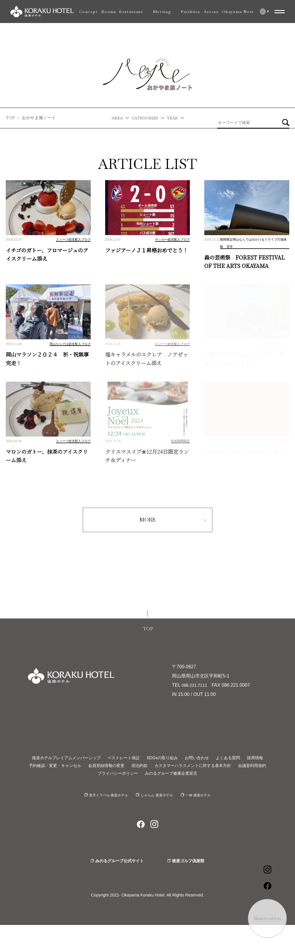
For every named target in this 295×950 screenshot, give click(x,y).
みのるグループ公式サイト (117, 885)
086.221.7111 (195, 700)
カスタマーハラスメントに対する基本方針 (218, 788)
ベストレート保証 (134, 772)
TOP (10, 117)
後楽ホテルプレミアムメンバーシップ (70, 772)
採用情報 (147, 780)
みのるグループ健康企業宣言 (194, 796)
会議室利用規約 (87, 796)
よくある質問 (250, 772)
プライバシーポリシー (134, 796)
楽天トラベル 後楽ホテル (103, 819)
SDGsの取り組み (177, 772)
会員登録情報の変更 (121, 788)
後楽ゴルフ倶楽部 (191, 885)
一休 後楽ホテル (204, 819)
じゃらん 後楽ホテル (158, 819)
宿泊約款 (158, 788)
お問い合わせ (216, 772)
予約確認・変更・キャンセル (63, 788)
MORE (147, 535)
